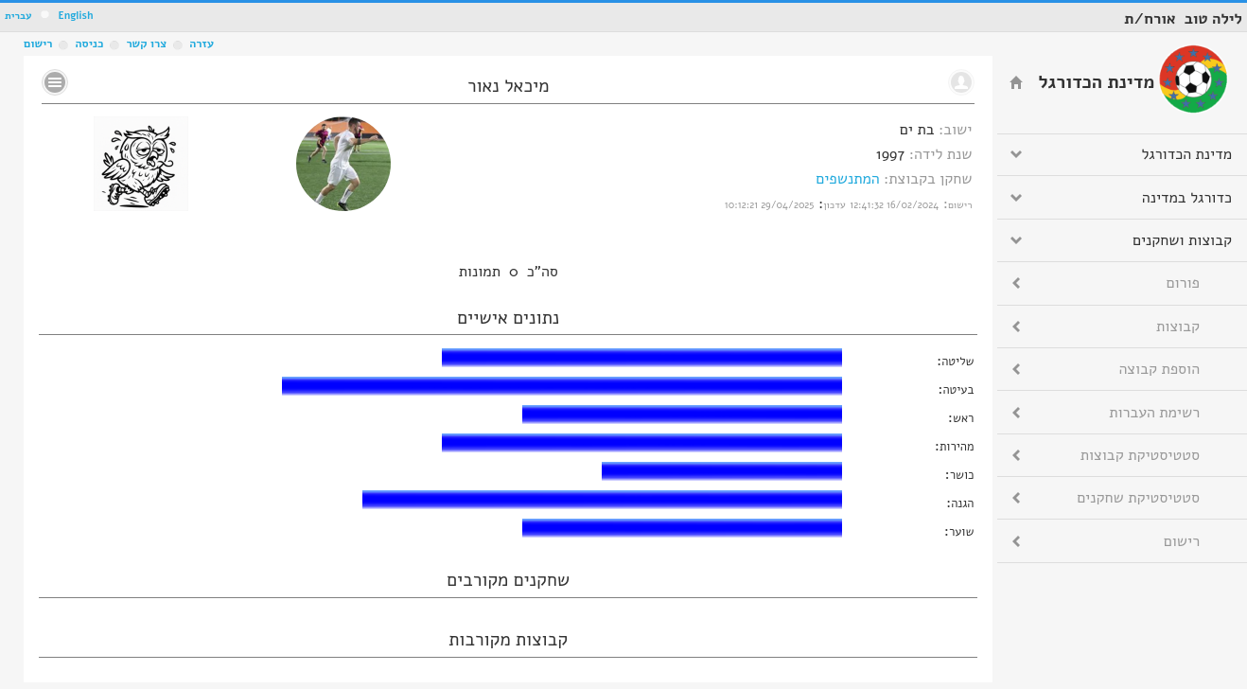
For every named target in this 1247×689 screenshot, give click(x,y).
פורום (1183, 283)
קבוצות (1178, 326)
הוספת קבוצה (1159, 369)
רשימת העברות (1154, 412)
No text (55, 82)
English (75, 16)
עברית (18, 16)
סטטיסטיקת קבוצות (1140, 455)
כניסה (89, 43)
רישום (38, 43)
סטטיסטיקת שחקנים (1138, 497)
